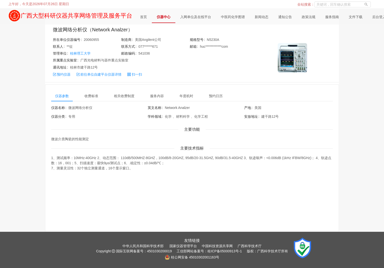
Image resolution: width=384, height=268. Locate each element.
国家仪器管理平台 (183, 246)
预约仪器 (62, 74)
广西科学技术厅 (250, 246)
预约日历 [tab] (216, 96)
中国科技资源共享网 (217, 246)
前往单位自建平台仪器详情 (98, 74)
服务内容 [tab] (157, 96)
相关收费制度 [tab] (124, 96)
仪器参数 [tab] (62, 96)
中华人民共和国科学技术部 (143, 246)
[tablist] (192, 96)
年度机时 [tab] (186, 96)
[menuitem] (143, 17)
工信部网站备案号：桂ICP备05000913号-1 (209, 251)
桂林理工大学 (80, 53)
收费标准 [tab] (91, 96)
